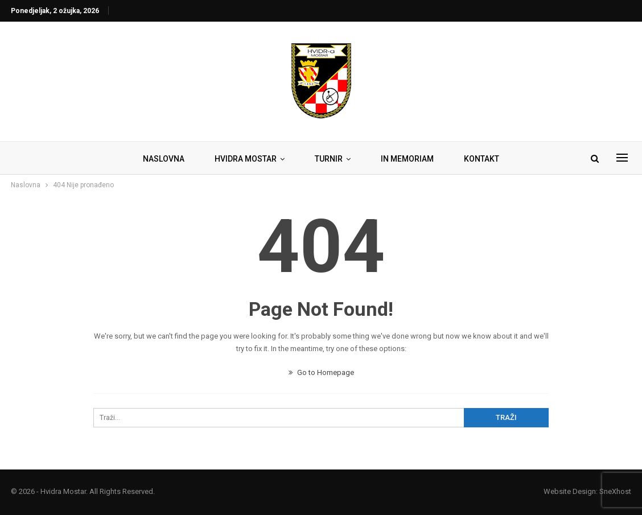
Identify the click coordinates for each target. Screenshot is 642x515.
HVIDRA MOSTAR (246, 158)
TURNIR (329, 158)
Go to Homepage (321, 372)
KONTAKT (481, 158)
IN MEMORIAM (407, 158)
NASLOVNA (163, 158)
